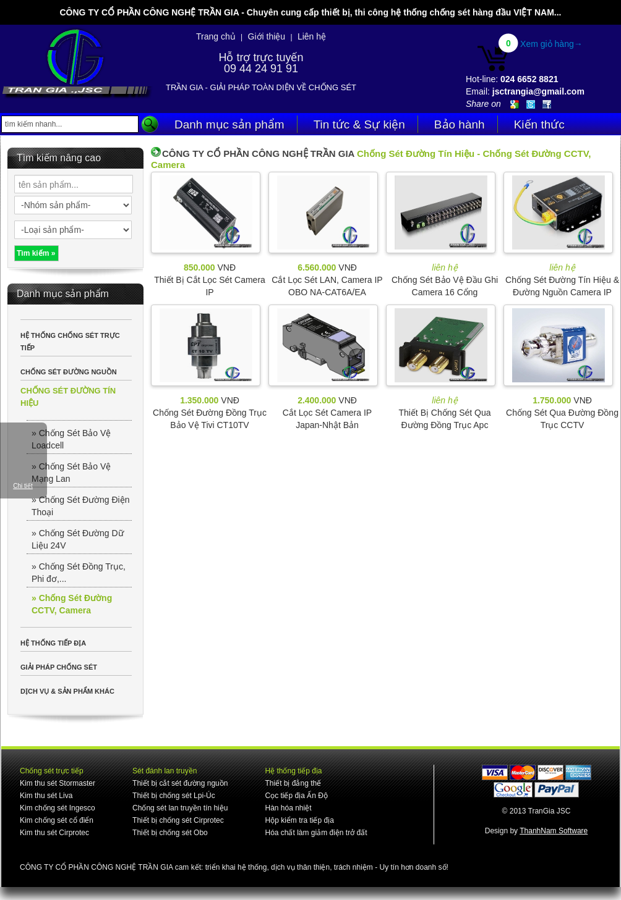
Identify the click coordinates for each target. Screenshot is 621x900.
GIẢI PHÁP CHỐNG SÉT (58, 667)
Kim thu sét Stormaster (57, 783)
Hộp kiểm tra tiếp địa (299, 820)
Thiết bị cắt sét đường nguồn (180, 783)
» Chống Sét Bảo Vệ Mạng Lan (71, 472)
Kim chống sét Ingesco (57, 808)
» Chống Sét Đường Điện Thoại (81, 506)
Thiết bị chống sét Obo (170, 832)
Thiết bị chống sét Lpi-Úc (173, 795)
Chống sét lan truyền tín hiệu (180, 808)
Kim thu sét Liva (46, 795)
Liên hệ (312, 36)
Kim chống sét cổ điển (56, 820)
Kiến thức (539, 124)
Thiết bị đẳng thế (293, 783)
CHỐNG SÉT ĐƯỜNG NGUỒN (68, 372)
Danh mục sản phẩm (229, 124)
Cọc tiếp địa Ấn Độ (296, 795)
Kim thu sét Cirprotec (54, 832)
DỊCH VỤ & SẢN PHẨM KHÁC (67, 691)
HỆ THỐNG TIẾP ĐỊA (53, 643)
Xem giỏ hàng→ (551, 44)
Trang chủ (216, 36)
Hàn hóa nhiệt (288, 808)
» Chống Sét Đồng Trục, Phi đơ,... (79, 572)
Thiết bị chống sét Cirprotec (178, 820)
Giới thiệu (267, 36)
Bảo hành (459, 124)
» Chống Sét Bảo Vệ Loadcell (71, 439)
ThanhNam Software (554, 830)
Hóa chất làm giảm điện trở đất (316, 832)
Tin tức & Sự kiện (359, 124)
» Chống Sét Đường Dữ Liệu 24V (78, 539)
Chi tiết (23, 485)
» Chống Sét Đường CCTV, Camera (72, 604)
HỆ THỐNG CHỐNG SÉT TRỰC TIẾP (70, 341)
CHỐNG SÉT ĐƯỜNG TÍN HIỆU (68, 397)
